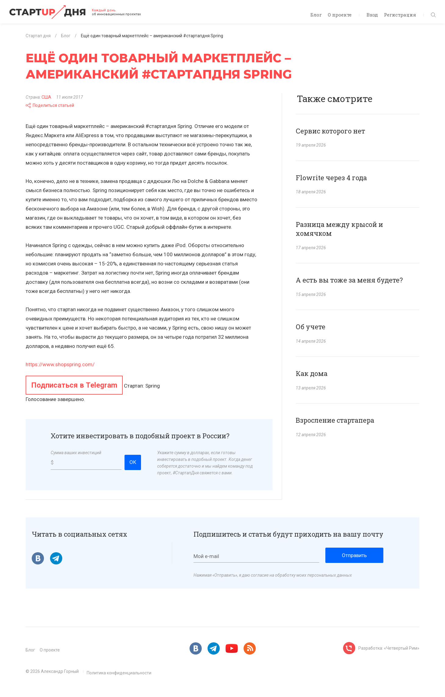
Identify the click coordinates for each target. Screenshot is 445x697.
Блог (316, 15)
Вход (372, 15)
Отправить (354, 555)
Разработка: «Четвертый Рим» (388, 648)
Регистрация (400, 15)
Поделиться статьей (50, 105)
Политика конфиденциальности (119, 672)
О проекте (340, 15)
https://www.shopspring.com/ (60, 364)
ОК (132, 462)
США (46, 97)
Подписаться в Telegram (74, 385)
